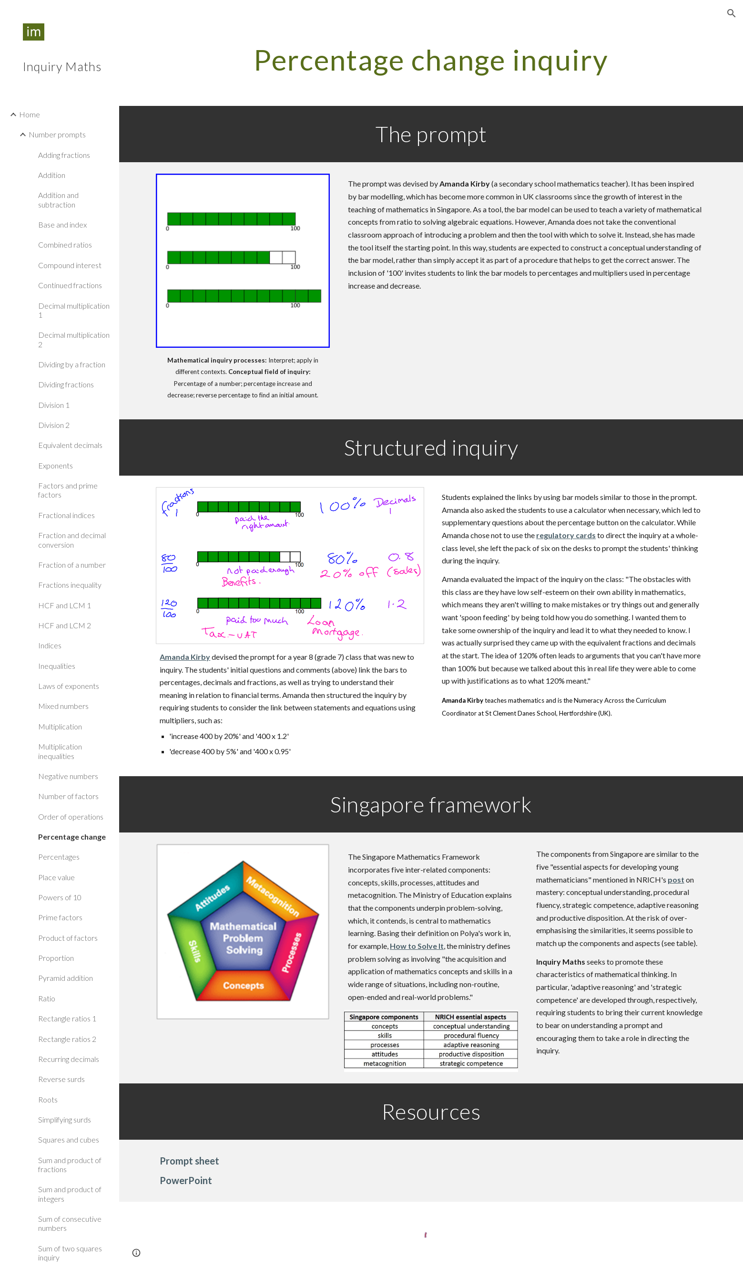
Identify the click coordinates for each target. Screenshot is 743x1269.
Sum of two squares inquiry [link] (70, 1253)
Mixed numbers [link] (63, 705)
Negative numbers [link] (68, 775)
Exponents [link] (55, 465)
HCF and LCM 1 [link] (64, 605)
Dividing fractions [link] (66, 384)
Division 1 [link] (54, 404)
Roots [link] (48, 1099)
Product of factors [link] (68, 937)
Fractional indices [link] (66, 515)
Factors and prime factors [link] (68, 490)
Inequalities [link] (56, 665)
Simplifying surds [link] (64, 1119)
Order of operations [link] (70, 816)
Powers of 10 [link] (59, 897)
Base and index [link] (62, 224)
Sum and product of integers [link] (70, 1194)
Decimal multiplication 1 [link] (74, 310)
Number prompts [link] (57, 134)
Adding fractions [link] (64, 154)
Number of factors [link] (68, 796)
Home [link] (29, 114)
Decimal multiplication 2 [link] (74, 339)
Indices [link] (49, 645)
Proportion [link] (56, 957)
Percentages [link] (59, 856)
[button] (731, 13)
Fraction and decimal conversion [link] (72, 539)
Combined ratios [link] (65, 244)
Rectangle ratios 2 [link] (67, 1038)
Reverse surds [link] (61, 1078)
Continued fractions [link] (70, 285)
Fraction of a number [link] (72, 564)
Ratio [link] (46, 998)
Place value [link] (56, 877)
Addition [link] (51, 174)
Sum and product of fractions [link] (70, 1164)
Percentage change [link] (72, 836)
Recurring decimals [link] (68, 1058)
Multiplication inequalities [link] (60, 751)
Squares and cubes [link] (68, 1139)
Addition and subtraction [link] (58, 199)
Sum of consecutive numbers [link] (70, 1223)
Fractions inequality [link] (70, 584)
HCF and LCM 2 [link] (64, 625)
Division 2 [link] (54, 424)
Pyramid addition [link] (65, 977)
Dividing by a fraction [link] (71, 364)
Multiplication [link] (60, 726)
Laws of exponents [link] (68, 685)
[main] (431, 59)
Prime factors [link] (60, 917)
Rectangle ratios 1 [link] (67, 1018)
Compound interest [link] (70, 265)
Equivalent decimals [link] (70, 444)
